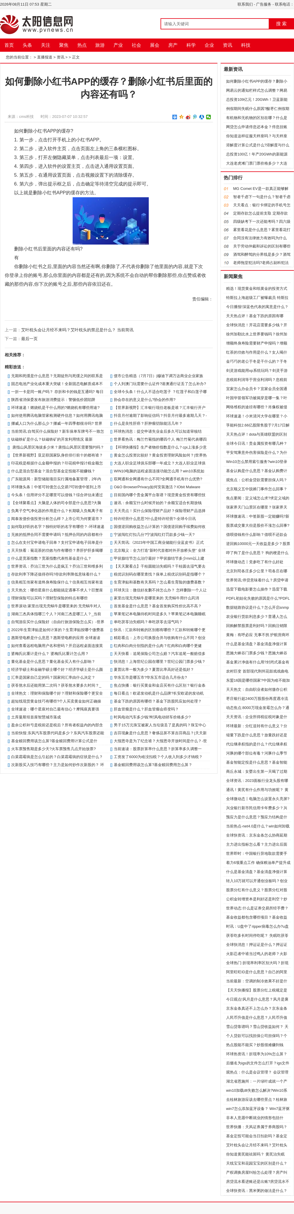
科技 (245, 45)
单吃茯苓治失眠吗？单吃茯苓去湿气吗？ (148, 622)
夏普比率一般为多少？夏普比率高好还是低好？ (154, 669)
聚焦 (64, 45)
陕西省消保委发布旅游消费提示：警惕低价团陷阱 (53, 399)
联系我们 (245, 4)
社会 (136, 45)
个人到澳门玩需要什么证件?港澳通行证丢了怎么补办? (160, 384)
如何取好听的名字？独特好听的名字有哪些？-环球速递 (57, 526)
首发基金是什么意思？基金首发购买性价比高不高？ (158, 606)
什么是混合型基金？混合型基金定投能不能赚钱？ (53, 471)
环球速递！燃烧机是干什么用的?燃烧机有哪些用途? (55, 407)
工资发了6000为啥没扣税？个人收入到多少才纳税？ (158, 757)
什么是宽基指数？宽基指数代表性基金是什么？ (51, 558)
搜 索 (281, 23)
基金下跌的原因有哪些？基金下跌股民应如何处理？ (158, 701)
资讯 (227, 45)
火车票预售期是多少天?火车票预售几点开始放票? (53, 749)
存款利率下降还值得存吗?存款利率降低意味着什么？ (56, 574)
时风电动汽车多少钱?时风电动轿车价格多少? (152, 717)
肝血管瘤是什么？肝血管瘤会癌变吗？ (146, 709)
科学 (191, 45)
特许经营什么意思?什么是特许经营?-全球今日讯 (155, 518)
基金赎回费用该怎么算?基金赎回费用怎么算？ (153, 764)
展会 (154, 45)
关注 (45, 45)
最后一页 (29, 338)
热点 (82, 45)
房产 (173, 45)
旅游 (100, 45)
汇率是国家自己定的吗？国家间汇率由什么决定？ (53, 677)
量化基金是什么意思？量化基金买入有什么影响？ (53, 661)
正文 (76, 57)
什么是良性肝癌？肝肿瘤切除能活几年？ (148, 423)
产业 (118, 45)
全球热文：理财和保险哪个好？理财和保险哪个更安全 (57, 693)
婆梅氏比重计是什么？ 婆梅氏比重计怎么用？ (50, 653)
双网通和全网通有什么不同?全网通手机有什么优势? (158, 479)
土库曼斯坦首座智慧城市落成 (36, 717)
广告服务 (263, 4)
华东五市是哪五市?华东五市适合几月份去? (150, 677)
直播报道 (44, 57)
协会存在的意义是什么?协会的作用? (144, 399)
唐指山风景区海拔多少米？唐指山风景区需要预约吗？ (57, 447)
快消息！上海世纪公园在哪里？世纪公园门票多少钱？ (160, 661)
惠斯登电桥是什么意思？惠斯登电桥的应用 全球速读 (55, 638)
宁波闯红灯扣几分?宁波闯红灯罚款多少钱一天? (154, 534)
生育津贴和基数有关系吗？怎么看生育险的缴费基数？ (160, 582)
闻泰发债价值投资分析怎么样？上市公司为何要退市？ (57, 518)
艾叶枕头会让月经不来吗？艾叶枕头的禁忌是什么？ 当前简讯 (77, 329)
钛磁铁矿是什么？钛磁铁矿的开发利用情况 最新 (52, 439)
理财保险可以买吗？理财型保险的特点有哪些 (49, 598)
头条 (27, 45)
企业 (209, 45)
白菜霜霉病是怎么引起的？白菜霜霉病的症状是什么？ (57, 757)
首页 (9, 45)
